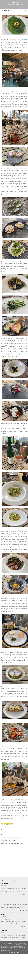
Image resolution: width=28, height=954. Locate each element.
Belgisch (9, 837)
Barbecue (4, 837)
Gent (10, 840)
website (14, 36)
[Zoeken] (26, 3)
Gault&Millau (4, 840)
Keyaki (3, 899)
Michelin (14, 840)
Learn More (12, 952)
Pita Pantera (12, 98)
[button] (26, 11)
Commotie (4, 930)
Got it (18, 952)
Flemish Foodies (17, 837)
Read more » (23, 894)
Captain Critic (14, 2)
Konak (3, 914)
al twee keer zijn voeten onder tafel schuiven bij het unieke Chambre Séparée (14, 41)
